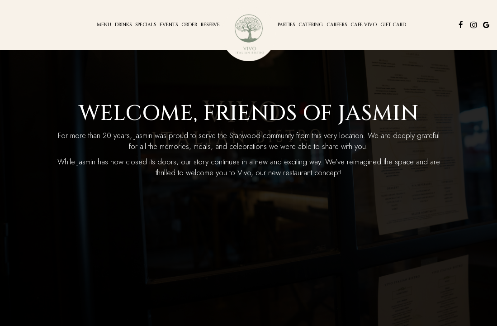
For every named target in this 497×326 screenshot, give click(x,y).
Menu (104, 25)
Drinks (123, 25)
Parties (286, 25)
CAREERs (337, 25)
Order (189, 25)
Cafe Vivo (363, 25)
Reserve (210, 25)
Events (169, 25)
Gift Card (393, 25)
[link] (249, 34)
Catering (310, 25)
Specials (145, 25)
